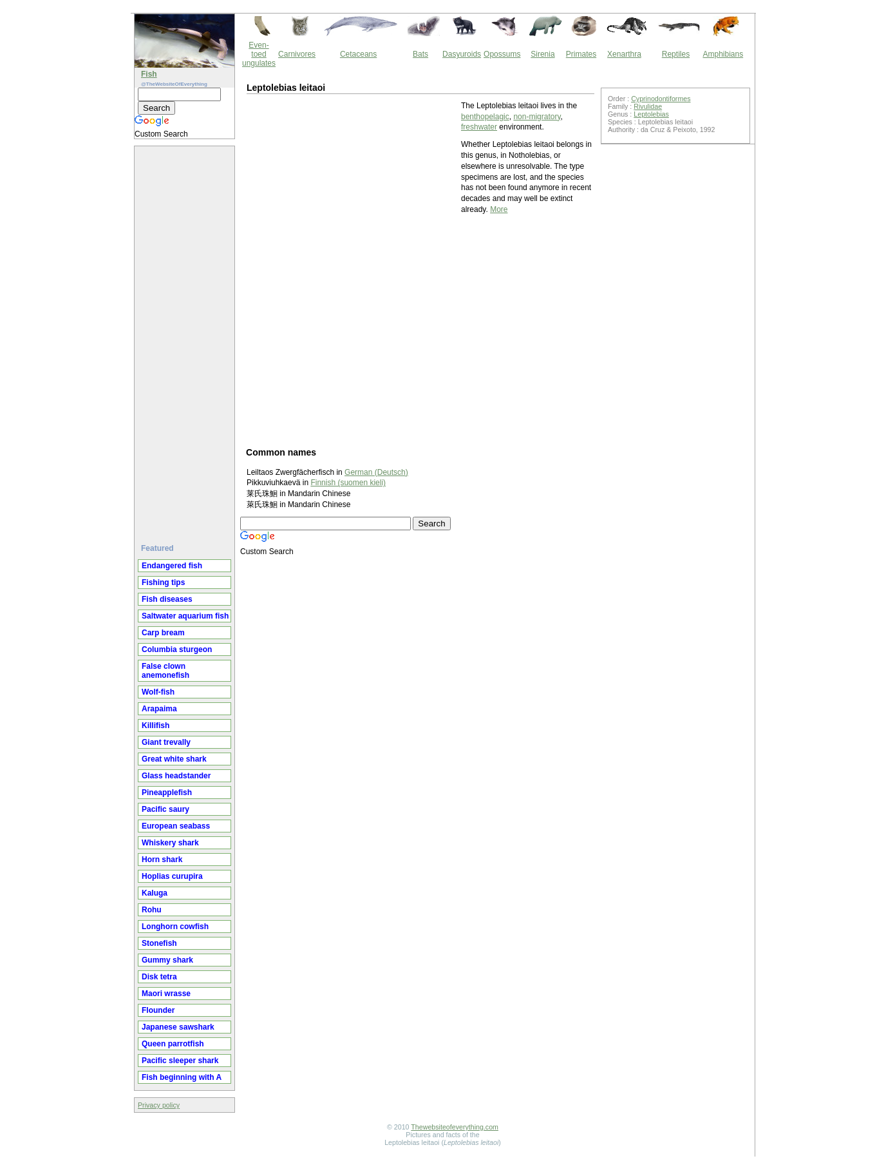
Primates (581, 54)
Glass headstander (176, 775)
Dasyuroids (461, 54)
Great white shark (174, 759)
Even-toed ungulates (259, 54)
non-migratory (536, 116)
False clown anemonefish (165, 671)
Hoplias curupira (172, 876)
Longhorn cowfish (175, 926)
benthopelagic (485, 116)
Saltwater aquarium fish (185, 615)
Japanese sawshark (178, 1027)
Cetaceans (358, 54)
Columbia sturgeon (177, 649)
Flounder (158, 1010)
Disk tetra (159, 976)
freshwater (479, 126)
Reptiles (676, 54)
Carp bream (163, 632)
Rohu (152, 909)
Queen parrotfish (173, 1043)
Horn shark (162, 859)
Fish (149, 74)
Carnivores (297, 54)
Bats (420, 54)
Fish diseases (167, 599)
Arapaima (159, 708)
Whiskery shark (170, 842)
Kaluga (154, 893)
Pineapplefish (167, 792)
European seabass (176, 826)
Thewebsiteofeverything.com (454, 1127)
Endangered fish (172, 565)
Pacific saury (165, 809)
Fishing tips (163, 582)
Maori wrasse (166, 993)
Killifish (155, 725)
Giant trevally (166, 742)
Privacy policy (159, 1105)
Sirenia (542, 54)
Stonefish (159, 943)
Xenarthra (624, 54)
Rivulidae (648, 106)
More (498, 209)
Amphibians (722, 54)
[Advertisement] (186, 339)
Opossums (502, 54)
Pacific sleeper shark (180, 1060)
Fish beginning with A (182, 1077)
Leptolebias (651, 114)
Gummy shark (167, 960)
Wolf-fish (158, 692)
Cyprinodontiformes (660, 98)
